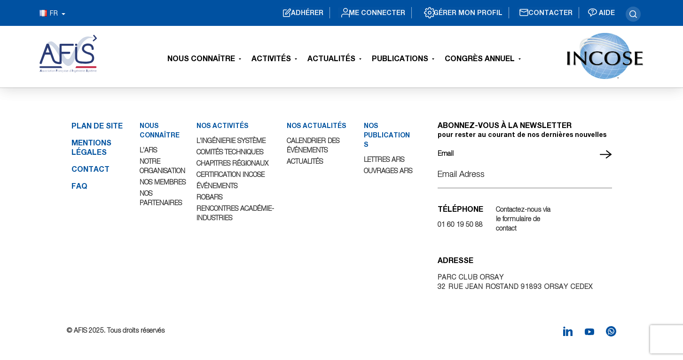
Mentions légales (91, 147)
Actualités (331, 58)
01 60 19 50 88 (460, 224)
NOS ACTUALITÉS (317, 125)
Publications (400, 58)
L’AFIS (149, 150)
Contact (90, 168)
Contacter (544, 12)
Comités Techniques (231, 152)
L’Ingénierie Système (232, 140)
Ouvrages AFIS (388, 171)
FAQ (79, 185)
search (633, 14)
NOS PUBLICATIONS (386, 134)
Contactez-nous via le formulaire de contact (523, 218)
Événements (217, 186)
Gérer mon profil (454, 12)
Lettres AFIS (384, 159)
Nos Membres (163, 182)
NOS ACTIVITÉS (223, 125)
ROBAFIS (210, 197)
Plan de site (97, 125)
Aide (605, 12)
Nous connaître (201, 58)
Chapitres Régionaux (233, 163)
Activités (271, 58)
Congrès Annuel (480, 58)
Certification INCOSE (232, 174)
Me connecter (356, 12)
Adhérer (280, 12)
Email (446, 153)
